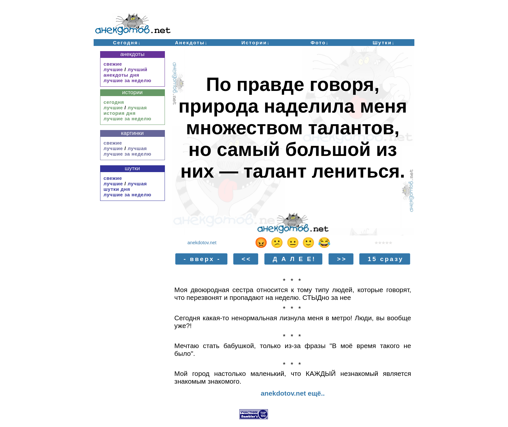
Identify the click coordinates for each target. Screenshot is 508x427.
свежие (113, 64)
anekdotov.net (202, 242)
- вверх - (202, 259)
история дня (120, 113)
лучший (137, 69)
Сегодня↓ (127, 42)
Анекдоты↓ (191, 42)
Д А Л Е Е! (294, 259)
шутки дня (117, 189)
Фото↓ (320, 42)
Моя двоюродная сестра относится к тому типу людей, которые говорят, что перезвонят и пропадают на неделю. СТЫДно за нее (292, 293)
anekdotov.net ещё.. (293, 393)
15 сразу (385, 259)
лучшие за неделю (128, 80)
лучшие (113, 69)
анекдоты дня (121, 75)
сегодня (114, 102)
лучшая (137, 107)
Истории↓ (255, 42)
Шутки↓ (384, 42)
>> (342, 259)
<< (246, 259)
